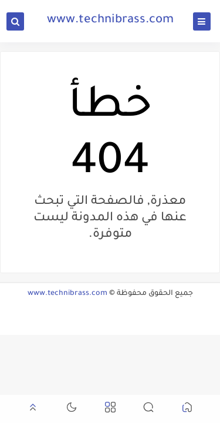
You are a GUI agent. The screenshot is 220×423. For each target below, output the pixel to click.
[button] (187, 409)
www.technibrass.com (110, 20)
